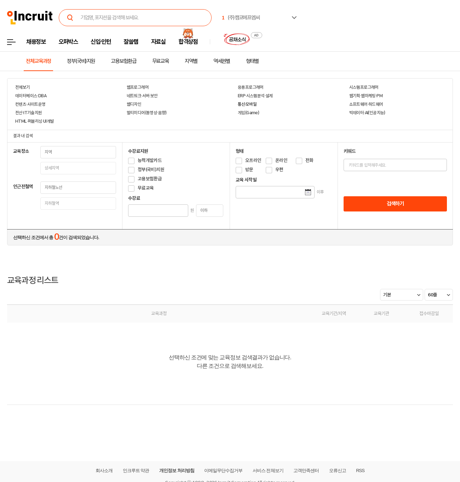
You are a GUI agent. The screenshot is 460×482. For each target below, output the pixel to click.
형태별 (252, 61)
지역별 (191, 61)
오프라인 (253, 160)
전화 (309, 160)
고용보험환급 (123, 61)
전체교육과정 (38, 61)
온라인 (281, 160)
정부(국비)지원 (81, 61)
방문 (249, 170)
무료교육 (160, 61)
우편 (279, 170)
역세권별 (221, 61)
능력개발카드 (150, 160)
